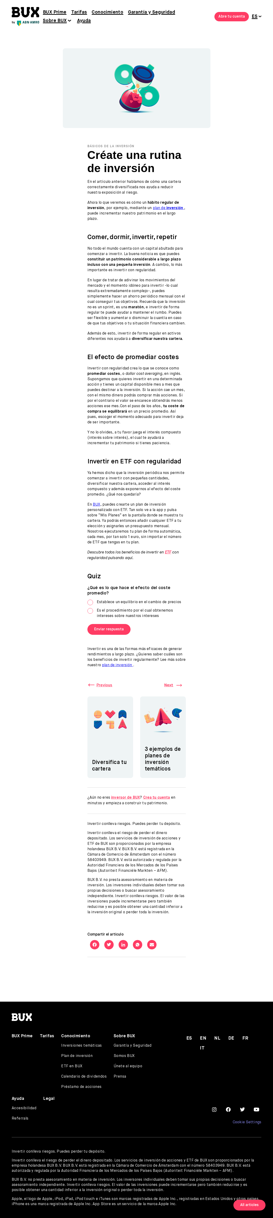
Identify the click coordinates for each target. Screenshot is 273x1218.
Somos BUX (124, 1053)
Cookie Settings (246, 1120)
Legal (49, 1096)
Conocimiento (107, 12)
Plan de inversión (77, 1053)
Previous (105, 685)
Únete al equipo (128, 1063)
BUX (96, 505)
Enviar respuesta (109, 629)
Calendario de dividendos (84, 1074)
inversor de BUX (125, 795)
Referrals (20, 1116)
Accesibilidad (24, 1105)
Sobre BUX (55, 20)
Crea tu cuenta (157, 795)
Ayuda (84, 20)
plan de (168, 208)
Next (168, 685)
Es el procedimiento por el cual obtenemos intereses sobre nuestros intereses (130, 613)
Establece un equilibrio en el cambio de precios (134, 602)
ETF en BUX (71, 1063)
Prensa (120, 1074)
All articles (249, 1205)
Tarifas (79, 12)
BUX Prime (55, 12)
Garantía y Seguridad (151, 12)
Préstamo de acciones (81, 1084)
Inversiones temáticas (81, 1043)
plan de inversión (117, 665)
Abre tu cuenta (231, 17)
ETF (168, 552)
